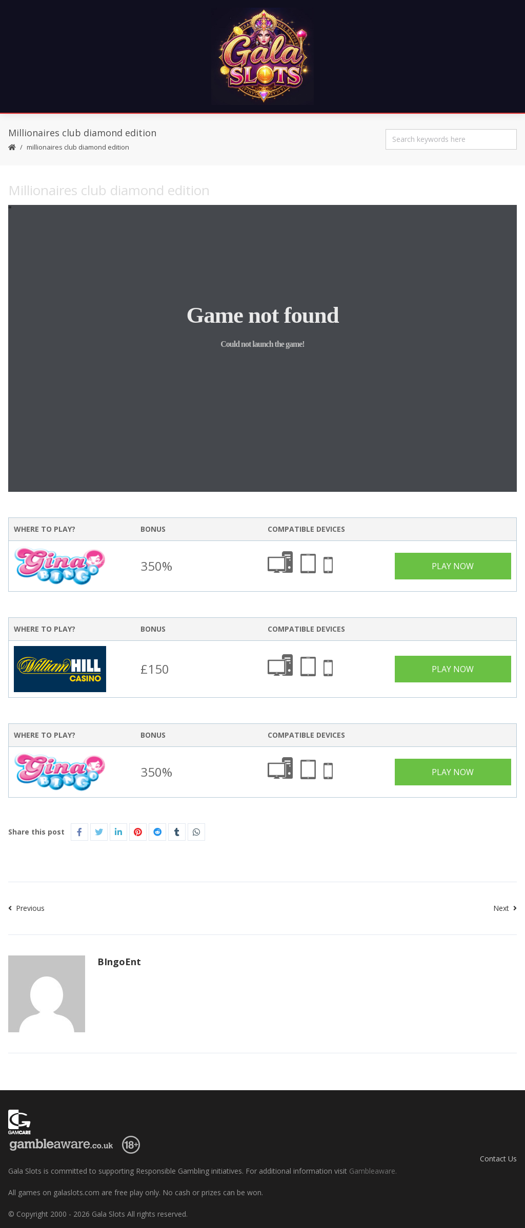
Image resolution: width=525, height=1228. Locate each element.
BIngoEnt (119, 961)
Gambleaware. (373, 1171)
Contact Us (498, 1158)
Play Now (453, 566)
